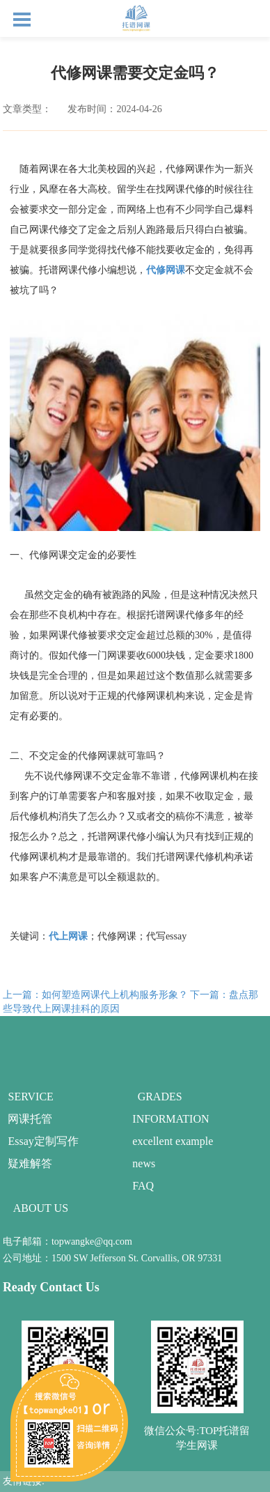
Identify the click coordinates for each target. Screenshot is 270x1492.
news (143, 1163)
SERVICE (30, 1096)
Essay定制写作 (43, 1141)
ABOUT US (40, 1208)
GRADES (160, 1096)
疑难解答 (30, 1163)
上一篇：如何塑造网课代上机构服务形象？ (95, 995)
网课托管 (30, 1119)
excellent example (172, 1141)
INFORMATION (170, 1119)
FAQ (143, 1186)
